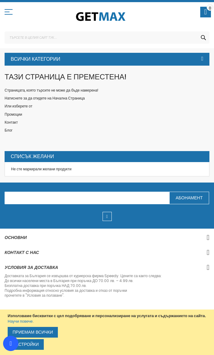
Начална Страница (68, 98)
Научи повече (20, 321)
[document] (108, 332)
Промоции (13, 114)
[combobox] (107, 37)
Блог (9, 130)
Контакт (11, 122)
